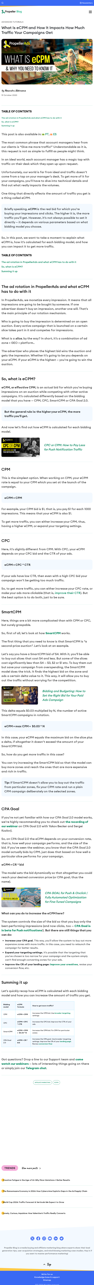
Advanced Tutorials (12, 22)
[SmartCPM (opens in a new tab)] (53, 633)
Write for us (47, 1274)
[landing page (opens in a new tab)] (65, 1041)
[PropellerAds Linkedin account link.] (56, 1238)
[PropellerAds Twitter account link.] (32, 1238)
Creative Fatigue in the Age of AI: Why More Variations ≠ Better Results (36, 1180)
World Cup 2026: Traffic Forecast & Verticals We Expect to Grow (33, 1202)
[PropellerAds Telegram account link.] (62, 1238)
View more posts (31, 1168)
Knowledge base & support (47, 1277)
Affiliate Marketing (42, 1082)
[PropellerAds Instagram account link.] (44, 1238)
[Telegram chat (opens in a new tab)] (36, 1068)
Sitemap (47, 1280)
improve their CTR (67, 593)
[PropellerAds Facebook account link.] (38, 1238)
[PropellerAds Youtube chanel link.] (50, 1238)
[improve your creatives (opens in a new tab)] (64, 964)
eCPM (56, 1082)
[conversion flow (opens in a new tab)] (45, 1044)
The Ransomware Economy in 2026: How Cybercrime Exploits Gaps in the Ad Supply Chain (45, 1191)
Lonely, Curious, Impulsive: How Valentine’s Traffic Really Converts (34, 1213)
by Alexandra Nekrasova (13, 90)
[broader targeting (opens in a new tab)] (62, 1013)
